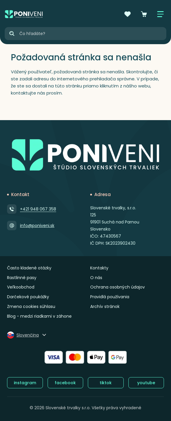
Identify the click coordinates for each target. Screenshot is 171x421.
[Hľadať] (12, 33)
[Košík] (144, 14)
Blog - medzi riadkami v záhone (39, 316)
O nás (96, 278)
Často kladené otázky (29, 268)
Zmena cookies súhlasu (31, 306)
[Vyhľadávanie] (92, 33)
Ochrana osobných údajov (117, 287)
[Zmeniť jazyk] (27, 335)
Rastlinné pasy (21, 278)
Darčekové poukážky (28, 297)
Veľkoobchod (20, 287)
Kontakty (99, 268)
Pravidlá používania (109, 297)
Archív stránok (105, 306)
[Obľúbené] (127, 14)
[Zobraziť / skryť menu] (160, 14)
